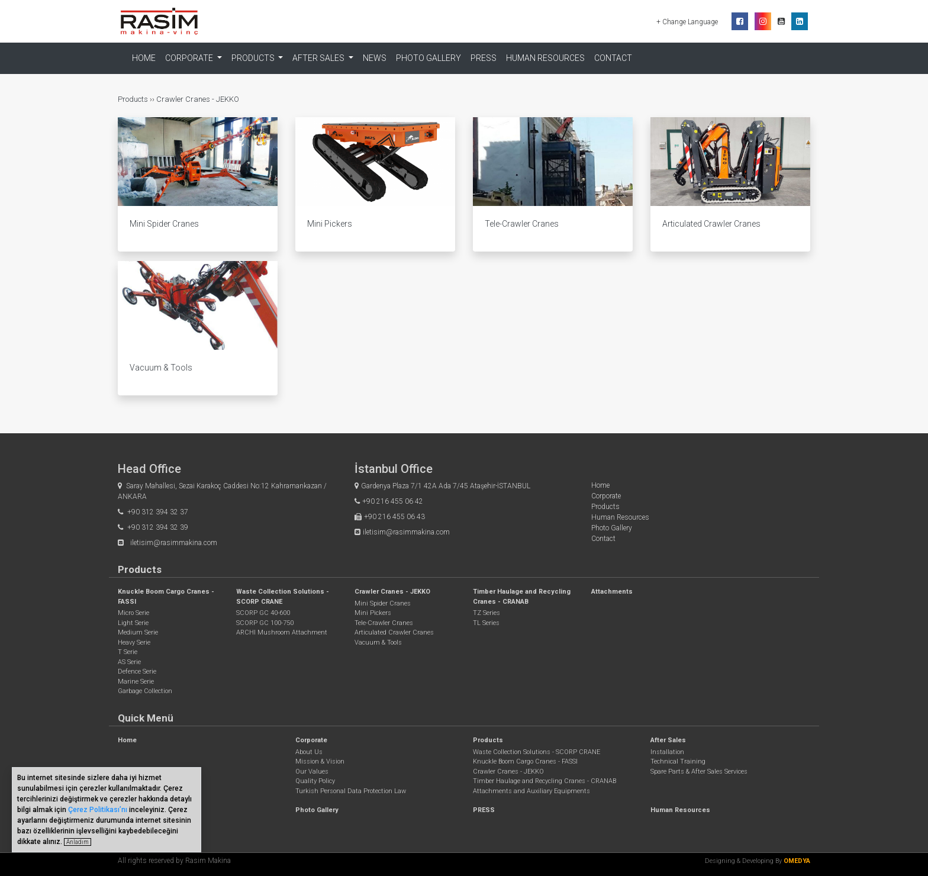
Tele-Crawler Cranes (384, 623)
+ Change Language (688, 22)
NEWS (374, 58)
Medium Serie (138, 632)
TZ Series (486, 613)
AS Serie (129, 662)
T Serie (127, 652)
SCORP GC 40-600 (263, 613)
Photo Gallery (428, 58)
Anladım (77, 842)
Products (134, 99)
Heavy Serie (134, 642)
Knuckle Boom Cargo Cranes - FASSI (525, 761)
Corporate (606, 496)
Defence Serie (137, 671)
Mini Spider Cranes (383, 603)
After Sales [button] (319, 58)
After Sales (668, 740)
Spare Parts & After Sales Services (698, 771)
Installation (667, 752)
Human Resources (545, 58)
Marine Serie (136, 681)
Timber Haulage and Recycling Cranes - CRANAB (544, 781)
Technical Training (677, 761)
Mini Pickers (373, 613)
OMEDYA (797, 861)
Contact (613, 58)
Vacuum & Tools (378, 642)
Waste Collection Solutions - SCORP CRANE (536, 752)
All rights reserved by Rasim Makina (174, 860)
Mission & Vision (319, 761)
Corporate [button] (190, 58)
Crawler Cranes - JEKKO (197, 99)
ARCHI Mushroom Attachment (281, 632)
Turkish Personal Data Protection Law (350, 791)
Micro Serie (133, 613)
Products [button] (253, 58)
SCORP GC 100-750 (265, 623)
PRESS (484, 58)
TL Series (486, 623)
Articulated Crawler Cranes (394, 632)
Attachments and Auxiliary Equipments (531, 791)
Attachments (612, 591)
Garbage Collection (145, 691)
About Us (309, 752)
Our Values (311, 771)
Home (144, 58)
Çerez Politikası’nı (97, 810)
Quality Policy (315, 781)
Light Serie (133, 623)
